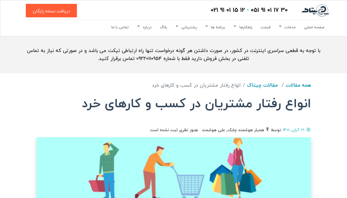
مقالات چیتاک (262, 85)
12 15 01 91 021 (227, 10)
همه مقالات (298, 85)
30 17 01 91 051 (268, 10)
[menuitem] (313, 27)
